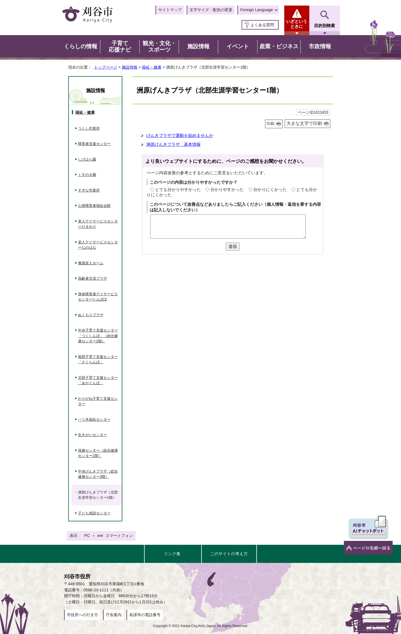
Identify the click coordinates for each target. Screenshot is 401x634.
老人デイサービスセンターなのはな (98, 245)
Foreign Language (256, 10)
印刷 (270, 124)
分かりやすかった (227, 189)
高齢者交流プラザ (92, 278)
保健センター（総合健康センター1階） (98, 453)
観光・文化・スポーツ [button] (159, 46)
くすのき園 (87, 175)
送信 (233, 246)
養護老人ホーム (90, 263)
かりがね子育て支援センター (98, 401)
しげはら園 (87, 159)
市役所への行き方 (82, 615)
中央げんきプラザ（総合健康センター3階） (98, 474)
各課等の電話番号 (145, 615)
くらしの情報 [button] (80, 46)
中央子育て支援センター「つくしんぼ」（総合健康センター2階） (98, 335)
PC (87, 535)
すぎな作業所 (89, 190)
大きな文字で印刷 (304, 123)
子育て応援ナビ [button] (120, 46)
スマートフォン (119, 535)
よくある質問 (262, 25)
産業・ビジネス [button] (278, 46)
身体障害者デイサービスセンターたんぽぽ (98, 297)
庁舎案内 (113, 615)
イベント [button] (238, 46)
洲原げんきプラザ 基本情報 (173, 144)
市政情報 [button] (320, 46)
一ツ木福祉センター (94, 419)
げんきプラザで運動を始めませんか (179, 135)
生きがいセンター (92, 435)
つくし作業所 (89, 128)
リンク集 (172, 553)
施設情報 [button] (198, 46)
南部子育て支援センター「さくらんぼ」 (98, 359)
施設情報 (129, 67)
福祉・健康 (151, 67)
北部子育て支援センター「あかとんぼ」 (98, 380)
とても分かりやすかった (178, 189)
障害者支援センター (94, 144)
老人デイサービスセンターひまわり (98, 224)
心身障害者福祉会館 (94, 206)
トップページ (105, 67)
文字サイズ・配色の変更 (210, 10)
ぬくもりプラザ (90, 315)
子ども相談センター (94, 513)
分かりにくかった (270, 189)
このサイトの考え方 (229, 553)
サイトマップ (170, 10)
